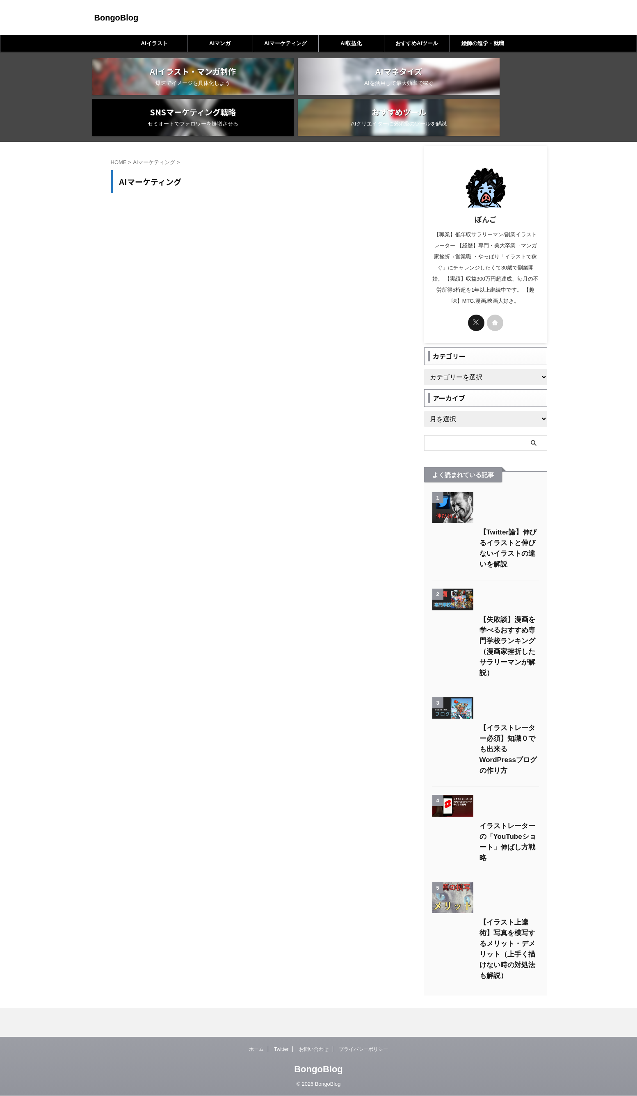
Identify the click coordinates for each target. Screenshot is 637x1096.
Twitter (281, 1050)
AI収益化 (351, 43)
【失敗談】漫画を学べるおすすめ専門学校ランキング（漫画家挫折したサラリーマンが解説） (484, 659)
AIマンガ (220, 43)
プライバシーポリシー (363, 1050)
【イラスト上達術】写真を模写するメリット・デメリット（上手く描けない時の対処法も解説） (484, 995)
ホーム (256, 1050)
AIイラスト (154, 43)
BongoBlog (116, 17)
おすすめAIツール (416, 43)
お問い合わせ (314, 1050)
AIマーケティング (285, 43)
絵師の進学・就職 (482, 43)
